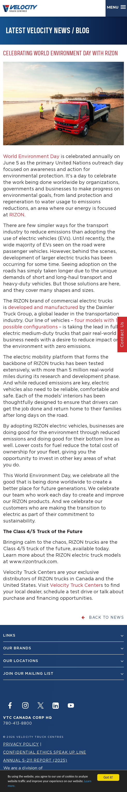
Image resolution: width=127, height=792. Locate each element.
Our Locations (63, 661)
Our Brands (63, 648)
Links (63, 635)
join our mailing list (63, 673)
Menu (114, 7)
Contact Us (121, 334)
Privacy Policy (21, 744)
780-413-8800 (17, 723)
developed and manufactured (43, 307)
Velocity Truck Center (75, 585)
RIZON (16, 214)
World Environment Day (31, 156)
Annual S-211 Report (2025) (35, 760)
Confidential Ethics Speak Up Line (44, 752)
